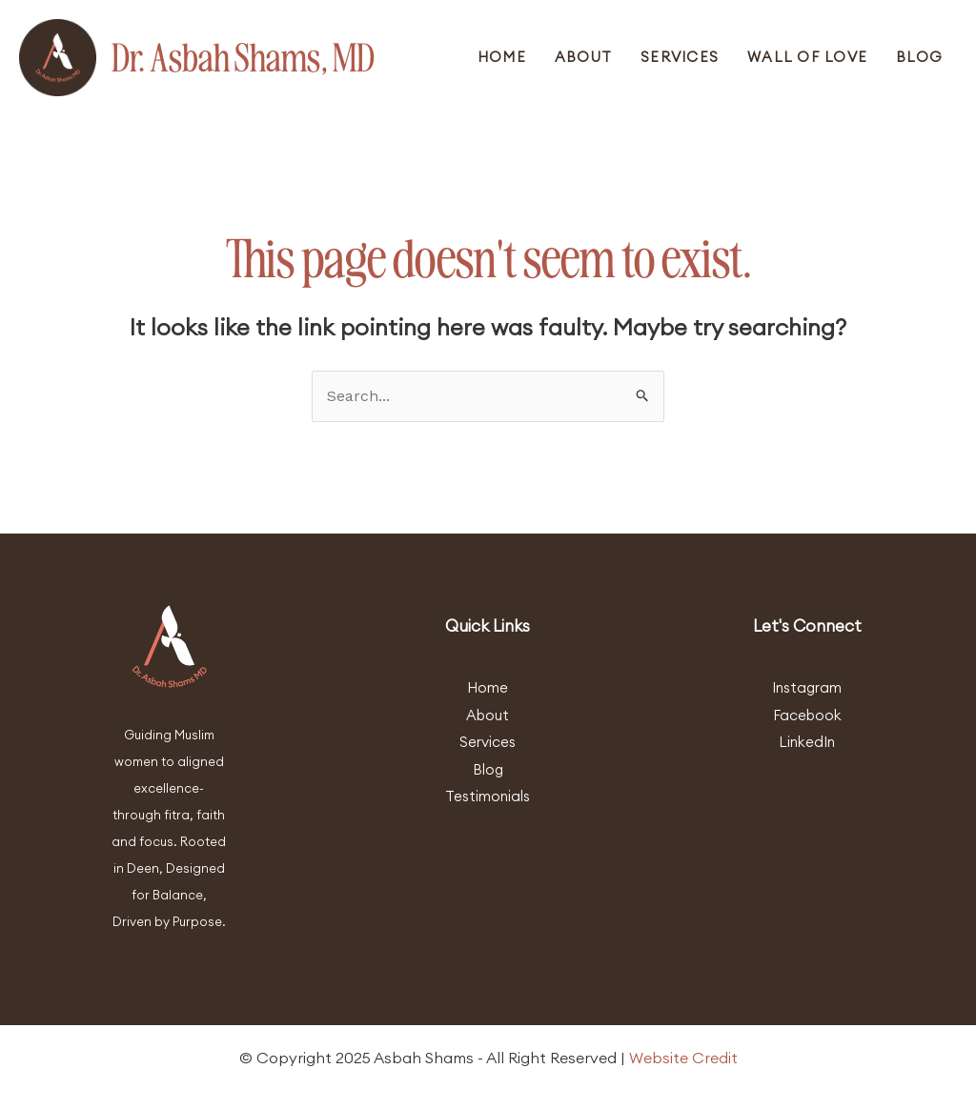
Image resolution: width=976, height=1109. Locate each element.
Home (502, 57)
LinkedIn (807, 742)
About (583, 57)
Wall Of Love (807, 57)
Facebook (807, 715)
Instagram (807, 687)
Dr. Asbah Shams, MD (243, 57)
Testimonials (487, 796)
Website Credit (683, 1057)
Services (679, 57)
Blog (919, 57)
